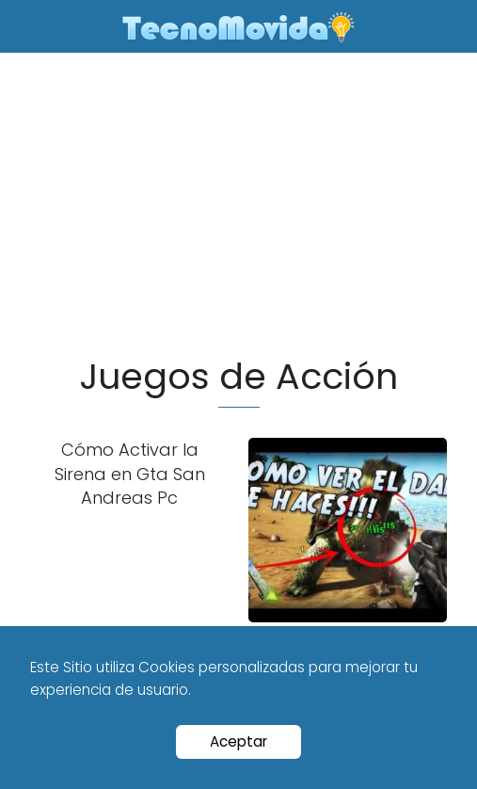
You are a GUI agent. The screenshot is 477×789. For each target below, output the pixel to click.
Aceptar (238, 741)
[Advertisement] (238, 212)
